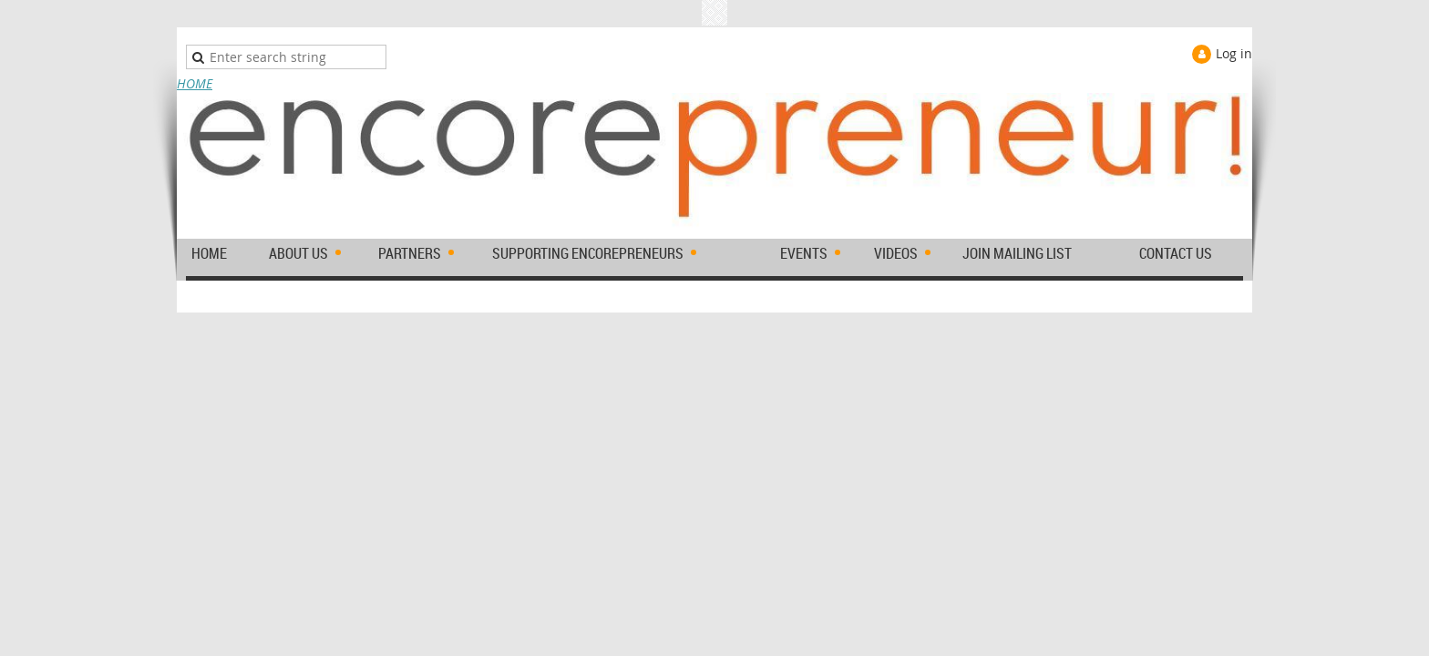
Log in (1234, 53)
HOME (194, 83)
